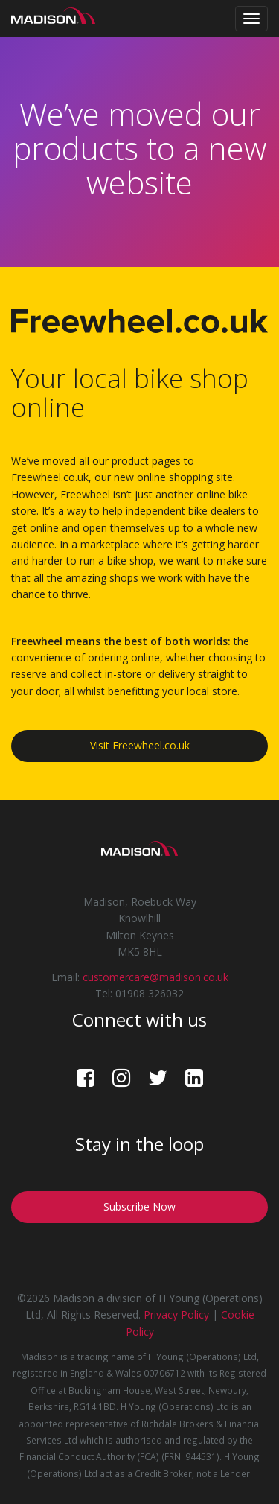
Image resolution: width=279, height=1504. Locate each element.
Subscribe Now (139, 1206)
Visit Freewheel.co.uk (140, 745)
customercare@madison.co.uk (155, 977)
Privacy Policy (176, 1314)
